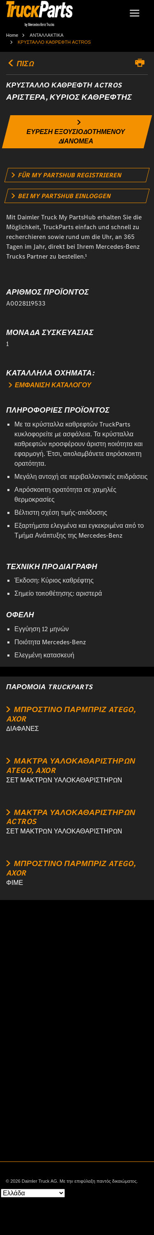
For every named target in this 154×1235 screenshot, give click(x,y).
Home (12, 35)
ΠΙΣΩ (20, 64)
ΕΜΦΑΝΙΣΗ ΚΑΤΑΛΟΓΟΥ (50, 385)
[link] (77, 131)
